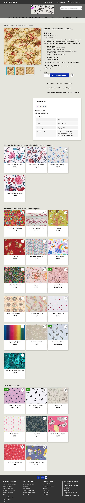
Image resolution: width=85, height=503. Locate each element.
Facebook (39, 473)
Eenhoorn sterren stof (15, 401)
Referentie (12, 109)
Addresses (47, 490)
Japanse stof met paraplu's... (61, 429)
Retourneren (7, 492)
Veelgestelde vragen (9, 494)
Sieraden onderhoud (29, 488)
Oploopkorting (28, 483)
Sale (76, 19)
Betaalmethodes (8, 483)
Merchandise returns (50, 483)
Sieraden (61, 19)
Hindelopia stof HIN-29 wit (15, 190)
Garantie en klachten (10, 488)
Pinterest (42, 473)
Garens (44, 19)
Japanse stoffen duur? (30, 490)
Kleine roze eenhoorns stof (38, 224)
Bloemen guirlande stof (38, 310)
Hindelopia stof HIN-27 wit (15, 161)
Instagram (46, 473)
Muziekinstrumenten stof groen (15, 366)
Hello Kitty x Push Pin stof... (38, 458)
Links (5, 499)
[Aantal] (46, 74)
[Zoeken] (71, 10)
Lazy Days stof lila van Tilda (38, 253)
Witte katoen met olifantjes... (61, 161)
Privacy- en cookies (9, 490)
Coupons (52, 19)
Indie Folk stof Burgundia (15, 224)
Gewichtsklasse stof (29, 481)
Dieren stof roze (61, 281)
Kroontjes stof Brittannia (15, 458)
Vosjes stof (38, 281)
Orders (46, 485)
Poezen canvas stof (38, 338)
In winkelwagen (59, 74)
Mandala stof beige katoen (15, 310)
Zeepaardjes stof (15, 429)
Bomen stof (61, 224)
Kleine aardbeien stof (61, 310)
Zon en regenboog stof (61, 253)
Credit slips (47, 488)
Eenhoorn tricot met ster (38, 401)
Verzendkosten (8, 496)
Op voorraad (13, 111)
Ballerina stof (61, 401)
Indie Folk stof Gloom (15, 281)
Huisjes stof (38, 429)
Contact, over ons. (9, 486)
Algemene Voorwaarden (10, 481)
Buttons (69, 19)
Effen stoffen (21, 19)
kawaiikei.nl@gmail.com (74, 494)
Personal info (47, 481)
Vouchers (46, 492)
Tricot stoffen (34, 19)
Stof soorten (27, 486)
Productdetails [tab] (14, 100)
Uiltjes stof (15, 253)
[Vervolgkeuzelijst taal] (49, 2)
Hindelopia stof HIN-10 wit (38, 161)
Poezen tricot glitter (61, 338)
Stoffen (11, 19)
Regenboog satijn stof (15, 338)
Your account (49, 479)
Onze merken (27, 492)
